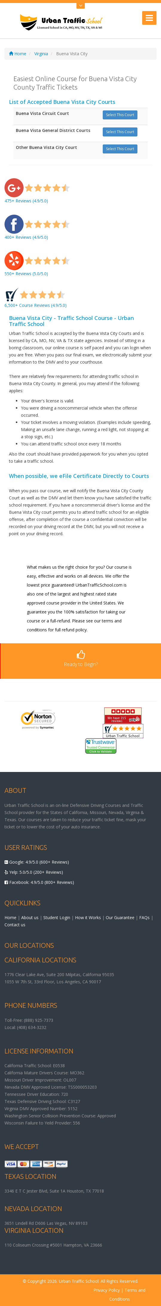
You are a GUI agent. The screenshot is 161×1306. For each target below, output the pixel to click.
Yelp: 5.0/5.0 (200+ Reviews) (33, 872)
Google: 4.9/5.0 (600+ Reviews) (36, 862)
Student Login (56, 917)
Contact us (14, 924)
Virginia (41, 53)
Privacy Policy (106, 1290)
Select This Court (120, 114)
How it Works (88, 917)
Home (17, 53)
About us (30, 917)
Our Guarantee (120, 917)
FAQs (144, 917)
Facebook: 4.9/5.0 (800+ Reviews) (39, 882)
